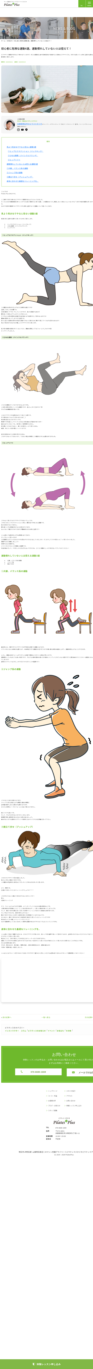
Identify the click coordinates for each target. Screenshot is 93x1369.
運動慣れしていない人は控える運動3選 (22, 164)
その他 (68, 1052)
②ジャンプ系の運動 (15, 172)
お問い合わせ (70, 1122)
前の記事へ (7, 1039)
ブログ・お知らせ (54, 1127)
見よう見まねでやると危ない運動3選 (21, 147)
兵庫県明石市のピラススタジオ (29, 124)
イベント (51, 1052)
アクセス (69, 1117)
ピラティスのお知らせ (37, 1052)
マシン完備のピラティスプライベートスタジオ (16, 3)
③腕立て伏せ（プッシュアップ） (20, 177)
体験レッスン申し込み (73, 1127)
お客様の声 (52, 1122)
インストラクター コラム (15, 1052)
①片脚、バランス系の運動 (17, 168)
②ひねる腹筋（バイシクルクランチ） (23, 155)
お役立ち (60, 1052)
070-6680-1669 (38, 1093)
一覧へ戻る (48, 1039)
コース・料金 (52, 1117)
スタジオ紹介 (70, 1112)
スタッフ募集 (52, 1132)
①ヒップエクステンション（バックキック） (25, 151)
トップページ (52, 1112)
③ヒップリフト (14, 160)
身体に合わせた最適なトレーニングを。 (23, 181)
